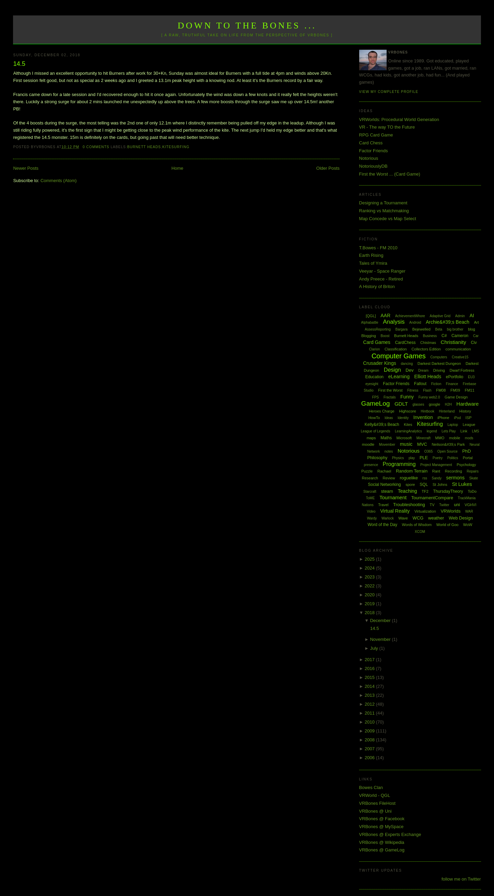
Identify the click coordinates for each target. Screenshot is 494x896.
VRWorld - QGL (374, 795)
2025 (370, 559)
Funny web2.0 (429, 397)
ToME (370, 498)
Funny (407, 396)
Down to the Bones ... (247, 26)
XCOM (420, 532)
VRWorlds (450, 511)
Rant (436, 471)
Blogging (368, 336)
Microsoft (404, 438)
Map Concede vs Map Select (387, 218)
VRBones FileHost (377, 803)
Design (392, 370)
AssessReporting (378, 329)
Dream (423, 370)
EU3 (471, 377)
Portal (468, 458)
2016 (370, 668)
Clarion (374, 349)
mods (469, 438)
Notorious (368, 158)
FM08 (441, 390)
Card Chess (371, 142)
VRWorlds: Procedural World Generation (399, 119)
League (469, 424)
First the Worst (390, 390)
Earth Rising (371, 255)
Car (476, 336)
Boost (385, 336)
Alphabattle (369, 322)
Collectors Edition (426, 349)
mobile (454, 438)
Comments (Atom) (58, 180)
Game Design (456, 397)
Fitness (412, 390)
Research (370, 478)
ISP (469, 418)
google (434, 404)
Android (415, 322)
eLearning (399, 376)
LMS (475, 431)
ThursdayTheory (448, 491)
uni (457, 504)
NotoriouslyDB (373, 166)
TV (432, 505)
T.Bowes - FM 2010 (378, 247)
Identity (403, 418)
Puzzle (367, 471)
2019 (370, 603)
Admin (460, 316)
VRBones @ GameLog (381, 849)
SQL (424, 484)
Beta (439, 329)
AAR (385, 315)
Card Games (376, 342)
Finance (452, 384)
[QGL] (371, 316)
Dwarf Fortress (462, 370)
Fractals (390, 397)
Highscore (407, 411)
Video (371, 511)
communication (458, 349)
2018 (370, 612)
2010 (370, 722)
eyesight (371, 384)
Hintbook (427, 411)
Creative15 (460, 357)
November (381, 639)
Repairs (472, 471)
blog (471, 329)
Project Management (436, 465)
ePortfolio (454, 376)
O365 (428, 451)
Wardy (372, 518)
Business (430, 336)
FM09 (455, 390)
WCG (418, 518)
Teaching (407, 491)
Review (389, 478)
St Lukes (462, 484)
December (381, 620)
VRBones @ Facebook (381, 818)
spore (410, 484)
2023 (370, 577)
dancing (407, 364)
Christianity (453, 342)
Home (178, 168)
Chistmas (428, 343)
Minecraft (423, 438)
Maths (386, 437)
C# (444, 335)
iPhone (443, 418)
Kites (408, 424)
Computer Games (399, 356)
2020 (370, 594)
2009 (370, 730)
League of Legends (375, 431)
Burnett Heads (144, 147)
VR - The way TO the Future (387, 127)
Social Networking (384, 484)
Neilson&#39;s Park (448, 444)
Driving (439, 370)
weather (436, 518)
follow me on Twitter (461, 879)
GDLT (401, 404)
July (374, 648)
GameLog (375, 403)
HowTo (374, 418)
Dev (409, 370)
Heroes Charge (382, 411)
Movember (387, 444)
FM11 (469, 390)
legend (432, 431)
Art (476, 322)
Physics (398, 458)
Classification (396, 349)
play (412, 458)
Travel (383, 505)
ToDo (472, 491)
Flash (427, 390)
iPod (457, 418)
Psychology (466, 465)
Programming (399, 464)
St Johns (440, 484)
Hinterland (447, 411)
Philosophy (377, 457)
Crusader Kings (379, 363)
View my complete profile (389, 92)
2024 (370, 568)
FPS (375, 397)
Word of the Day (382, 524)
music (406, 444)
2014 (370, 686)
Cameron (459, 335)
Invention (423, 417)
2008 (370, 739)
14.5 (19, 63)
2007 (370, 748)
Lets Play (449, 431)
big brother (455, 329)
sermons (455, 477)
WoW (467, 525)
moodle (368, 444)
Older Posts (328, 168)
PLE (424, 457)
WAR (469, 511)
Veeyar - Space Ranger (382, 271)
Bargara (401, 329)
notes (389, 451)
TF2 (425, 491)
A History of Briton (377, 286)
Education (374, 376)
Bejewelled (421, 329)
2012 (370, 704)
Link (463, 431)
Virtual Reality (395, 511)
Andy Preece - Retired (381, 279)
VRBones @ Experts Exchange (390, 834)
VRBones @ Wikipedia (381, 842)
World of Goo (447, 525)
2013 (370, 695)
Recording (453, 471)
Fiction (436, 384)
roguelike (409, 477)
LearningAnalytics (408, 431)
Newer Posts (25, 168)
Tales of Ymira (373, 263)
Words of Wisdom (417, 525)
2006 (370, 757)
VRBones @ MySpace (381, 826)
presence (371, 465)
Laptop (452, 425)
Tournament (393, 497)
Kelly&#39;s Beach (382, 424)
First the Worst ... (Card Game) (389, 174)
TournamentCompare (432, 497)
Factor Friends (373, 150)
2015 (370, 677)
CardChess (405, 342)
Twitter (444, 505)
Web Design (461, 518)
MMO (440, 438)
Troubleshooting (409, 504)
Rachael (384, 471)
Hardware (467, 404)
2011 (370, 713)
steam (387, 491)
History (465, 411)
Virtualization (425, 511)
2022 (370, 585)
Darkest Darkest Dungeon (439, 363)
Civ (474, 342)
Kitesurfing (175, 147)
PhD (466, 451)
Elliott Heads (428, 376)
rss (425, 478)
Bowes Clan (371, 787)
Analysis (393, 322)
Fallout (420, 383)
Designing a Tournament (383, 202)
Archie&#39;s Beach (447, 322)
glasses (418, 404)
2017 (370, 659)
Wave (403, 518)
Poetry (438, 458)
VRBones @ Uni (375, 811)
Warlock (387, 518)
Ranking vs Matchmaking (384, 210)
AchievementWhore (410, 316)
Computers (438, 357)
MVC (422, 444)
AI (472, 315)
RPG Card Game (376, 135)
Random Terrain (411, 471)
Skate (473, 478)
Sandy (437, 478)
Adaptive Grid (440, 316)
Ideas (389, 418)
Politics (452, 458)
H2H (448, 404)
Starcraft (369, 491)
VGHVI (470, 505)
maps (371, 438)
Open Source (447, 451)
